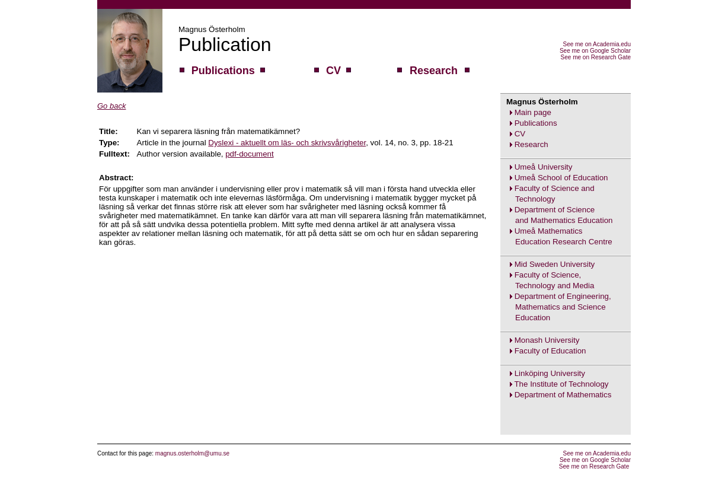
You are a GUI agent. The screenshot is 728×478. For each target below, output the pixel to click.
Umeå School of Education (561, 177)
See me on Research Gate (596, 57)
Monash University (547, 340)
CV (520, 133)
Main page (533, 112)
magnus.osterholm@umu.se (192, 453)
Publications (536, 123)
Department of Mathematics (563, 394)
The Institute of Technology (561, 384)
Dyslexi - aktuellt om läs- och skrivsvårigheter (287, 142)
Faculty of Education (550, 350)
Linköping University (550, 373)
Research (531, 144)
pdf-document (249, 153)
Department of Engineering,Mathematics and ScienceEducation (555, 307)
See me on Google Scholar (595, 50)
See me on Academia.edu (597, 44)
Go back (111, 105)
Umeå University (544, 166)
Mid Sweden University (555, 264)
